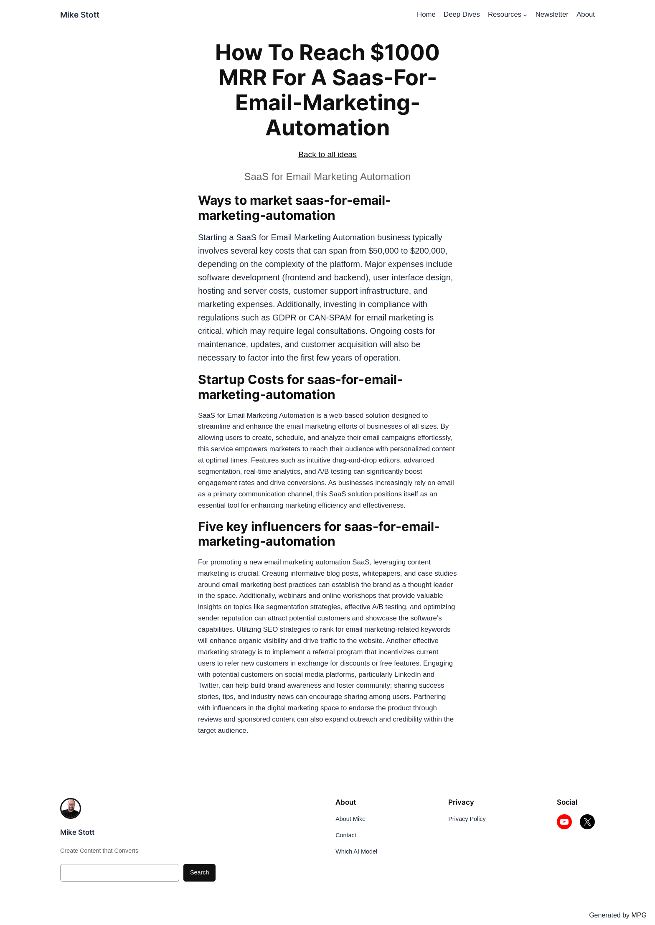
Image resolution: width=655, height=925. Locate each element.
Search (199, 872)
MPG (639, 915)
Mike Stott (79, 15)
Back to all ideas (327, 154)
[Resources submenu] (525, 15)
